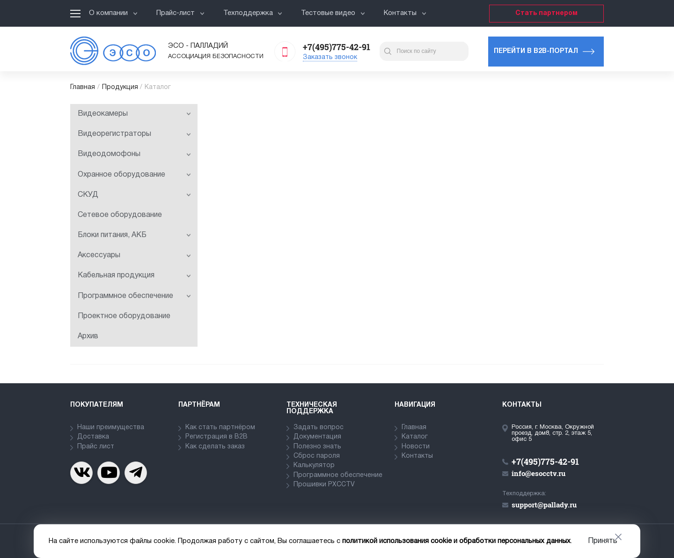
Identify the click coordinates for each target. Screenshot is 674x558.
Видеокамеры (134, 114)
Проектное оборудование (124, 316)
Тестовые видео (333, 13)
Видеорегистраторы (134, 134)
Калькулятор (314, 465)
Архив (88, 336)
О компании (113, 13)
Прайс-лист (180, 13)
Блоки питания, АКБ (134, 235)
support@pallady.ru (544, 504)
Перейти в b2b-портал (536, 51)
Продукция (120, 87)
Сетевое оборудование (120, 215)
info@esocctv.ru (538, 473)
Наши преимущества (110, 427)
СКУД (134, 195)
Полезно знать (317, 447)
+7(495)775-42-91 (336, 46)
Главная (82, 87)
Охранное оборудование (134, 174)
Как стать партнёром (220, 427)
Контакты (405, 13)
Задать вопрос (318, 427)
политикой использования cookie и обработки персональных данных (456, 541)
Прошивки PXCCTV (324, 485)
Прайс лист (95, 447)
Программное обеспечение (134, 296)
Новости (416, 447)
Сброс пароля (316, 456)
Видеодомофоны (134, 154)
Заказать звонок (330, 57)
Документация (317, 437)
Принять (602, 541)
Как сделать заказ (215, 447)
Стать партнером (546, 13)
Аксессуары (134, 255)
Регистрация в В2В (216, 437)
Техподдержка (253, 13)
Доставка (93, 437)
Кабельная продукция (134, 275)
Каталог (415, 437)
